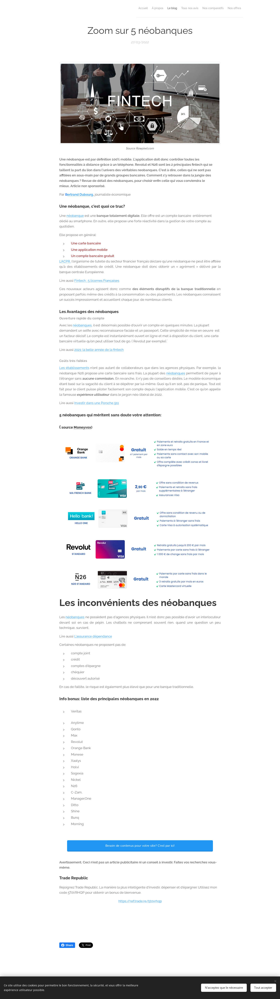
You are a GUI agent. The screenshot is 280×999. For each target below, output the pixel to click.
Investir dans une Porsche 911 (96, 403)
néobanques (82, 325)
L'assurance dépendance (93, 636)
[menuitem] (119, 8)
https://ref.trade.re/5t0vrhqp (140, 901)
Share (67, 945)
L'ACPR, (65, 261)
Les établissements (74, 368)
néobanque (75, 216)
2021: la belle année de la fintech (99, 350)
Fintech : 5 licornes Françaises (96, 280)
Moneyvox (82, 427)
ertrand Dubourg (80, 194)
